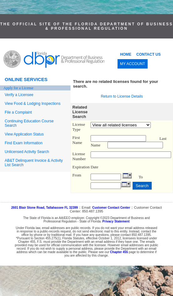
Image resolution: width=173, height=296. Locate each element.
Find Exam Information (24, 143)
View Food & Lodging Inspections (32, 103)
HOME (125, 54)
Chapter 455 (119, 252)
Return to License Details (122, 96)
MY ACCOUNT (132, 64)
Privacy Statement (116, 221)
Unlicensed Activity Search (27, 152)
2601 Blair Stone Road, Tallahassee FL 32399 (44, 207)
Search (142, 185)
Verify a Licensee (19, 95)
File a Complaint (18, 112)
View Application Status (24, 134)
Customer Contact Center (111, 207)
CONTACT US (148, 54)
